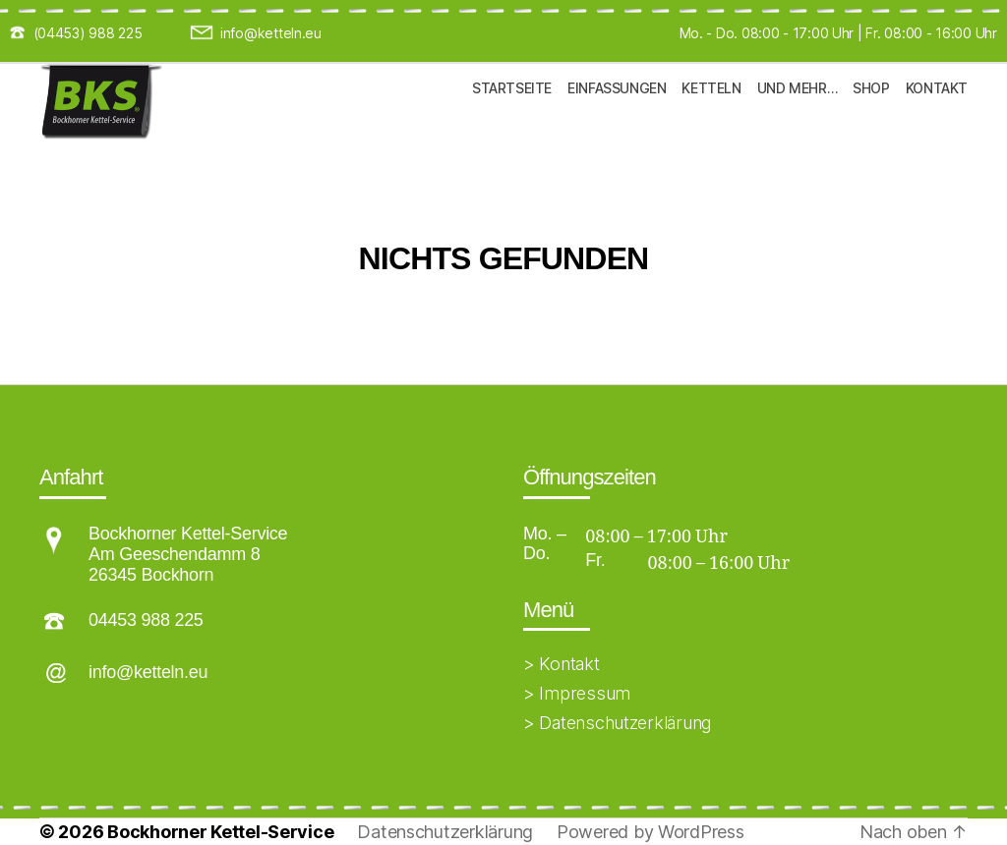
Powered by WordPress (650, 831)
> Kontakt (561, 663)
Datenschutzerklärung (445, 831)
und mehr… (797, 119)
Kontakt (937, 119)
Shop (871, 119)
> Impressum (576, 693)
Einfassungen (616, 119)
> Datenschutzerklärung (617, 722)
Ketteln (710, 119)
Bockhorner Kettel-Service (220, 831)
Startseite (512, 119)
